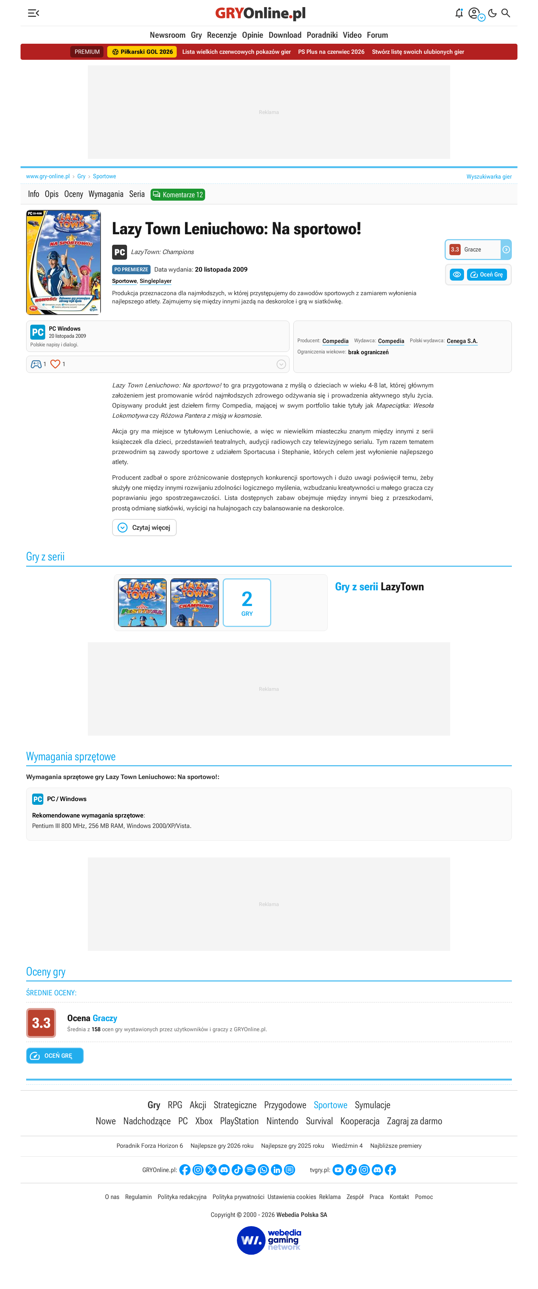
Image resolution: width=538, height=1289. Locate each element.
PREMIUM (87, 51)
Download (285, 35)
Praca (377, 1196)
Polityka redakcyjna (182, 1196)
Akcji (198, 1104)
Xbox (204, 1120)
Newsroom (168, 35)
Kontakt (399, 1196)
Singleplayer (155, 281)
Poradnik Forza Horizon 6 (150, 1145)
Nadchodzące (147, 1120)
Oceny (73, 194)
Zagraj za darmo (414, 1120)
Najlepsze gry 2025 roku (292, 1145)
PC (183, 1120)
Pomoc (424, 1196)
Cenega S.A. (462, 340)
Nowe (106, 1120)
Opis (52, 194)
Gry (196, 35)
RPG (175, 1104)
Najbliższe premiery (395, 1145)
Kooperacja (360, 1120)
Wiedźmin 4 (347, 1145)
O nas (112, 1196)
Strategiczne (235, 1104)
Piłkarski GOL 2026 (142, 51)
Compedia (335, 340)
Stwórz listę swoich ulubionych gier (418, 51)
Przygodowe (285, 1104)
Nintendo (282, 1120)
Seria (137, 194)
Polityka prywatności (239, 1196)
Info (33, 194)
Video (352, 35)
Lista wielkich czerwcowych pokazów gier (236, 51)
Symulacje (372, 1104)
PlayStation (239, 1120)
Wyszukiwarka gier (489, 176)
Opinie (252, 35)
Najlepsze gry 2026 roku (222, 1145)
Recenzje (222, 35)
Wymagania (106, 194)
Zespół (355, 1196)
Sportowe (104, 176)
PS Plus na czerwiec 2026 (331, 51)
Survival (319, 1120)
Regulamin (138, 1196)
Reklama (330, 1196)
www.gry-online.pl (48, 176)
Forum (377, 35)
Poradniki (322, 35)
